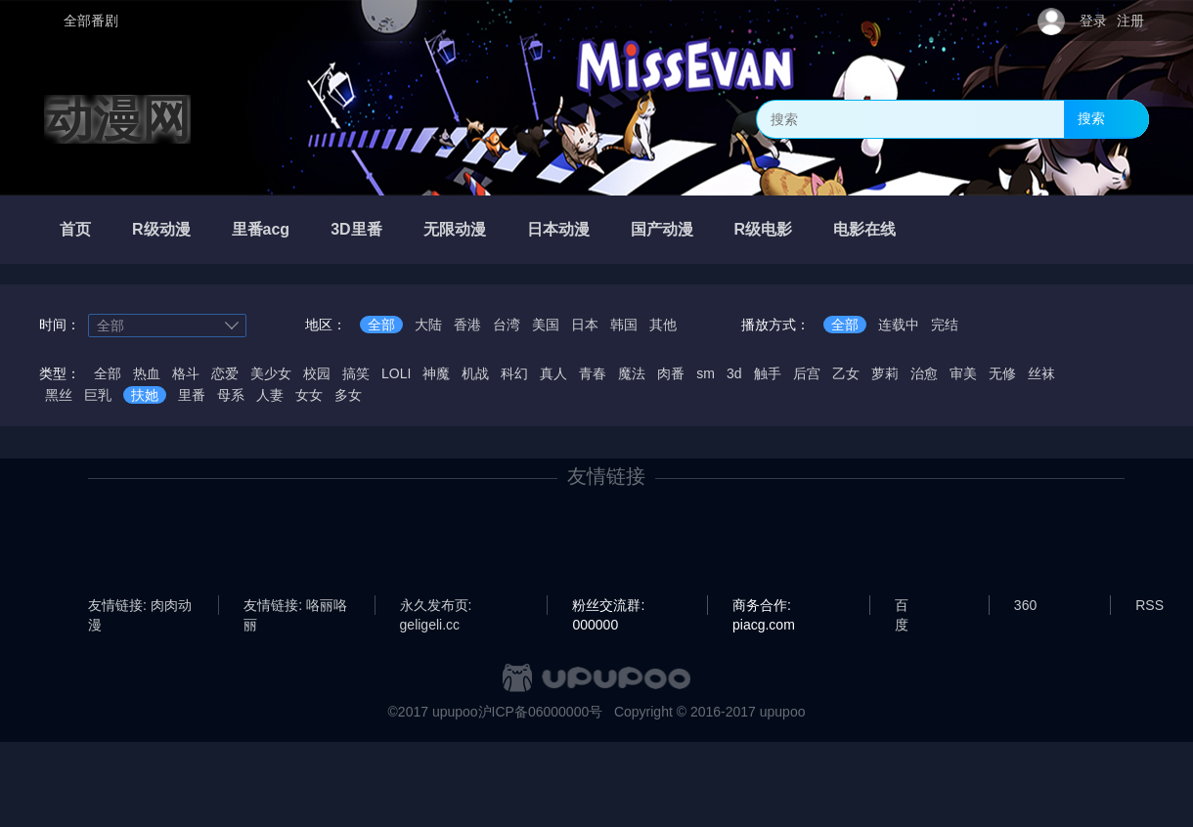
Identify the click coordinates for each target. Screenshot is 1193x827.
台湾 (506, 324)
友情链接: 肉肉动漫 (140, 606)
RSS (1149, 605)
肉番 (671, 373)
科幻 (514, 373)
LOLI (396, 373)
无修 (1002, 373)
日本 (584, 324)
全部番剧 (91, 20)
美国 (545, 324)
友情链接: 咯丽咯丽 (295, 606)
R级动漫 (161, 229)
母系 (230, 395)
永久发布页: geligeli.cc (436, 606)
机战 (475, 373)
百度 (901, 606)
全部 (381, 324)
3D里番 (356, 229)
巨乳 (97, 395)
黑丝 (58, 395)
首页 (75, 229)
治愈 (924, 373)
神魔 (436, 373)
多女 (348, 395)
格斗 (185, 373)
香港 (467, 324)
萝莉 (885, 373)
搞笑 (356, 373)
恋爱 (225, 373)
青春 (592, 373)
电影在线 (864, 229)
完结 (944, 324)
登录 (1093, 20)
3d (734, 373)
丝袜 (1041, 373)
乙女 (846, 373)
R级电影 (763, 229)
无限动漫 (454, 229)
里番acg (261, 229)
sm (705, 373)
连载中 (898, 324)
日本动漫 (558, 229)
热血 (146, 373)
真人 (553, 373)
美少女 (270, 373)
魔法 (631, 373)
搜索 (1091, 118)
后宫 (806, 373)
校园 (317, 373)
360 (1025, 605)
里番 (191, 395)
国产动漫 (662, 229)
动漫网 (117, 119)
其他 (663, 324)
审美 (963, 373)
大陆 (428, 324)
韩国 (624, 324)
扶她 (144, 395)
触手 (767, 373)
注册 (1130, 20)
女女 (309, 395)
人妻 (270, 395)
